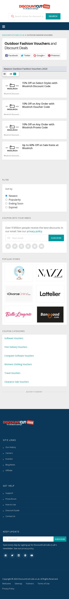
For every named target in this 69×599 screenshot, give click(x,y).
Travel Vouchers (12, 373)
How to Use (11, 504)
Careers (9, 453)
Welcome (6, 583)
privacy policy (34, 231)
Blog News (10, 464)
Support (9, 493)
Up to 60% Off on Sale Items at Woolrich (40, 146)
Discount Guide (12, 510)
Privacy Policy (8, 588)
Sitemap (18, 583)
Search (53, 16)
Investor (9, 459)
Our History (11, 447)
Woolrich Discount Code (12, 94)
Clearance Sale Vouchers (16, 381)
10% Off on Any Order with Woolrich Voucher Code (38, 105)
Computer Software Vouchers (19, 355)
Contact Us (10, 516)
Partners (30, 583)
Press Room (11, 499)
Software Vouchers (13, 338)
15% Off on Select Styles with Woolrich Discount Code (39, 84)
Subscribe (56, 238)
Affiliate (9, 470)
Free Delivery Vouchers (15, 347)
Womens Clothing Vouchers (18, 364)
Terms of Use (44, 583)
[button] (12, 56)
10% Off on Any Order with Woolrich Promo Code (38, 126)
